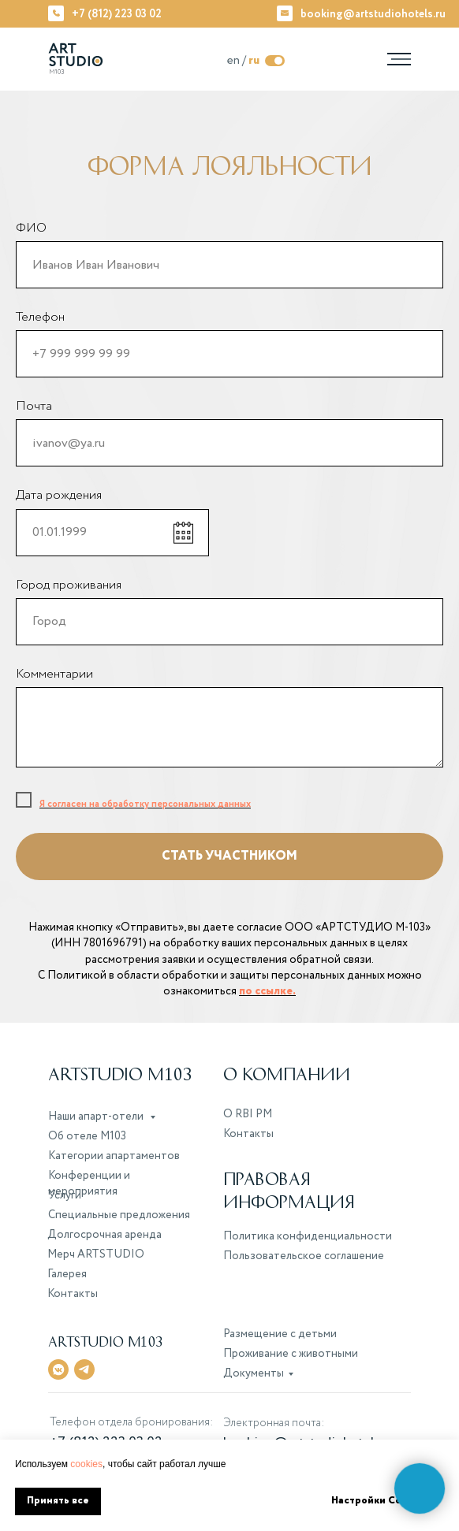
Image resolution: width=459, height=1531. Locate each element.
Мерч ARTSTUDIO (95, 1254)
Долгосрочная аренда (104, 1235)
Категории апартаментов (114, 1156)
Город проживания (68, 585)
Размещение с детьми (280, 1334)
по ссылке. (267, 991)
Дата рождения (59, 495)
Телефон (40, 317)
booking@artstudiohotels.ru (373, 14)
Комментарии (54, 674)
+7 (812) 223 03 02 (117, 14)
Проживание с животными (290, 1354)
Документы (253, 1373)
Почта (34, 406)
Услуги (64, 1195)
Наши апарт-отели (97, 1116)
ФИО (31, 228)
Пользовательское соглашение (303, 1256)
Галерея (67, 1274)
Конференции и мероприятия (89, 1183)
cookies (86, 1464)
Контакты (248, 1134)
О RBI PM (247, 1114)
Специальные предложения (119, 1215)
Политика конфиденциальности (307, 1236)
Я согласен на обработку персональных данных (145, 804)
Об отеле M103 (87, 1136)
